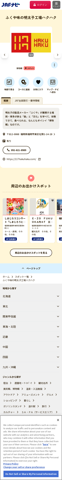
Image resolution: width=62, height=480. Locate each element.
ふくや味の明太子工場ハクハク (19, 280)
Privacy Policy (10, 473)
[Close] (58, 429)
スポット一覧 (22, 276)
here (45, 453)
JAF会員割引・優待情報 (27, 100)
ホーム (6, 276)
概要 (6, 100)
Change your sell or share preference (24, 476)
